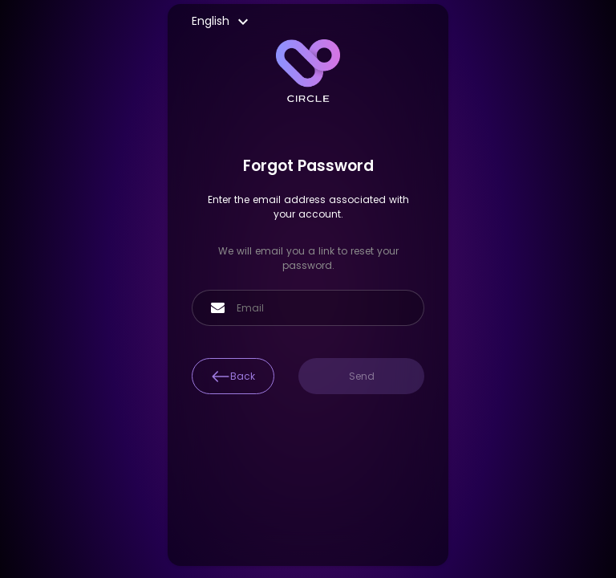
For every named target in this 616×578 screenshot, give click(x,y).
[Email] (322, 308)
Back (233, 376)
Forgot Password (308, 166)
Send (362, 376)
